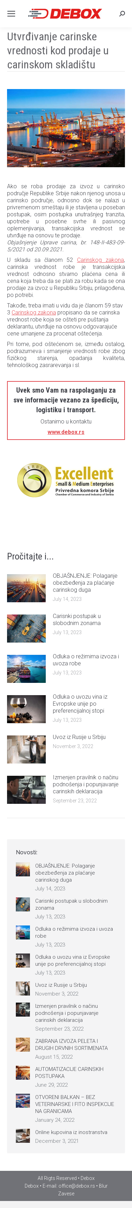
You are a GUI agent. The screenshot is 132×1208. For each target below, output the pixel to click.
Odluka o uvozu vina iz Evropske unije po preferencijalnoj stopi (80, 703)
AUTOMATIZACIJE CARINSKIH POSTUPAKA (69, 1072)
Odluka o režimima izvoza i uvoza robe (86, 660)
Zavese (66, 1193)
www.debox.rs (66, 432)
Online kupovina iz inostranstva (71, 1132)
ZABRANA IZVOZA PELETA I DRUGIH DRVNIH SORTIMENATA (71, 1044)
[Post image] (26, 588)
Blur (103, 1186)
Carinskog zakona (100, 260)
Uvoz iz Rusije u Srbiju (79, 737)
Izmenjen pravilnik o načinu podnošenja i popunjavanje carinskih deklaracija (86, 784)
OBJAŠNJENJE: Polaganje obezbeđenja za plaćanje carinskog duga (85, 582)
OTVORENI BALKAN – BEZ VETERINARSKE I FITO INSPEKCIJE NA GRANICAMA (74, 1104)
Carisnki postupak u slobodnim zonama (77, 619)
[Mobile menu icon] (11, 13)
